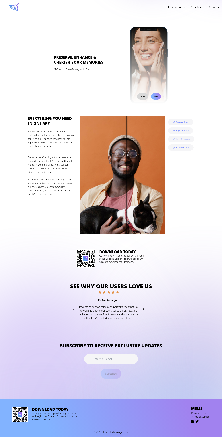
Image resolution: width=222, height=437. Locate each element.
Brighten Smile (181, 130)
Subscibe (214, 7)
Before (142, 96)
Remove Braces (181, 147)
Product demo (176, 7)
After (156, 96)
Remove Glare (181, 122)
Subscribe (111, 373)
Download (196, 7)
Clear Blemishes (181, 139)
